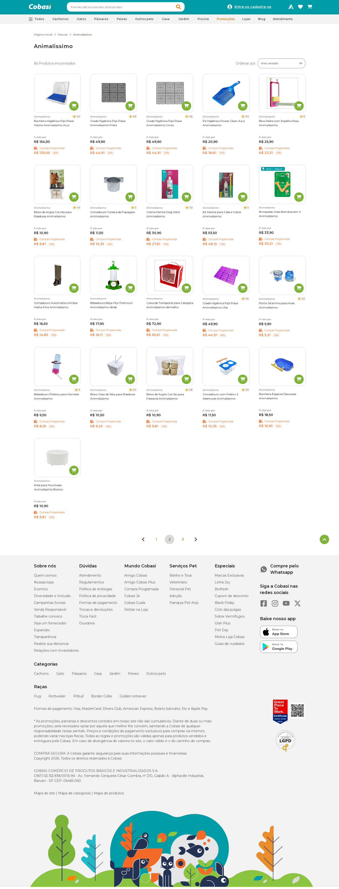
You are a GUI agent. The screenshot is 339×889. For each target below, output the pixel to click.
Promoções (226, 21)
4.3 (78, 209)
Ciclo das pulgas (228, 612)
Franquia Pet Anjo (184, 605)
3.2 (134, 391)
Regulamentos (91, 584)
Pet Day (221, 632)
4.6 (190, 118)
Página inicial (43, 36)
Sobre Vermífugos (229, 618)
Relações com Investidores (56, 653)
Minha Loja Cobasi (229, 639)
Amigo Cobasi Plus (139, 584)
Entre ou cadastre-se (252, 8)
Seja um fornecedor (50, 625)
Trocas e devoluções (96, 612)
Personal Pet (180, 591)
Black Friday (224, 605)
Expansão (42, 632)
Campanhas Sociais (49, 605)
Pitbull (78, 698)
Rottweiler (57, 698)
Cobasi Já (132, 598)
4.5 (247, 391)
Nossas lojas (44, 584)
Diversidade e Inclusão (52, 598)
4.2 (303, 300)
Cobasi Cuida (134, 605)
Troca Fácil (87, 618)
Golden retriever (133, 698)
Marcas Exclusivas (229, 577)
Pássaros (79, 676)
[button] (187, 8)
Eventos (41, 591)
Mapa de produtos (109, 795)
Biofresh (221, 591)
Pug (37, 698)
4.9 (134, 118)
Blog (261, 21)
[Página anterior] (143, 541)
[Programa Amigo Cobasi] (291, 8)
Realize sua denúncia (51, 646)
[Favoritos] (300, 8)
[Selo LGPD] (285, 754)
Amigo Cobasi (135, 577)
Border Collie (101, 698)
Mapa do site (44, 795)
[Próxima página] (196, 541)
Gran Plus (222, 625)
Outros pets (156, 676)
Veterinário (178, 584)
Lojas (246, 21)
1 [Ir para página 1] (156, 541)
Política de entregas (95, 591)
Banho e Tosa (181, 577)
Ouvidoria (87, 625)
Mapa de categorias (74, 795)
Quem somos (45, 577)
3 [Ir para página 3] (183, 541)
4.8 (190, 391)
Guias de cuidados (229, 646)
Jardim (114, 676)
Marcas (63, 36)
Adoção (176, 598)
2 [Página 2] (170, 541)
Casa (98, 676)
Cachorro (41, 676)
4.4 (78, 118)
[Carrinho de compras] (310, 8)
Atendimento (283, 21)
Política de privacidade (97, 598)
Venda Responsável (50, 612)
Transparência (45, 639)
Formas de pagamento (98, 605)
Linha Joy (222, 584)
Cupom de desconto (232, 598)
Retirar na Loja (136, 612)
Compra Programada (141, 591)
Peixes (133, 676)
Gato (60, 676)
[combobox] (135, 8)
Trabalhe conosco (48, 618)
